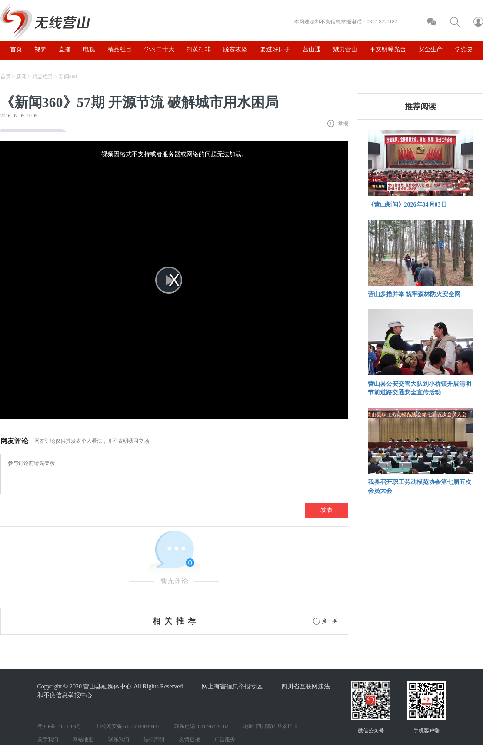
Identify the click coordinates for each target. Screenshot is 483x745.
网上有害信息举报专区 (232, 686)
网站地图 (83, 739)
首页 (5, 76)
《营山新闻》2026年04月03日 (407, 204)
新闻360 (68, 76)
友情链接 (189, 739)
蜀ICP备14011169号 (59, 726)
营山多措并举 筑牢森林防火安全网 (414, 294)
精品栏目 (42, 76)
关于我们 (47, 739)
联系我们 (118, 739)
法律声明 (153, 739)
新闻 (21, 76)
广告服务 (224, 739)
